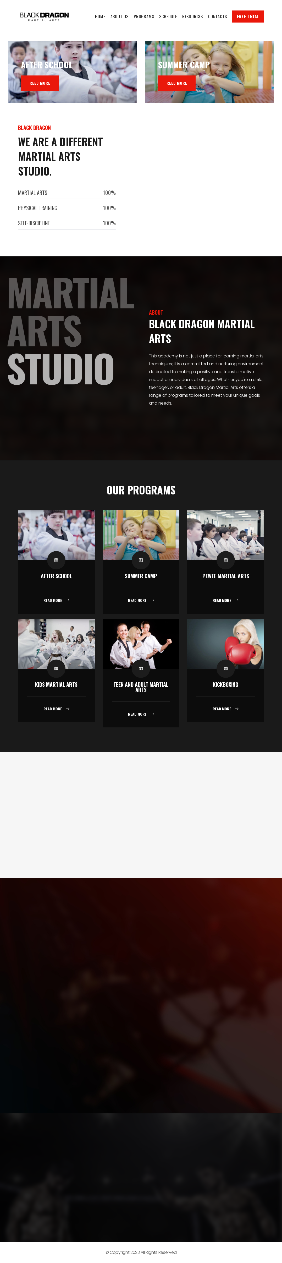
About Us (119, 16)
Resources (192, 16)
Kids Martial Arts (56, 684)
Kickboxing (225, 684)
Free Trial (248, 16)
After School (56, 576)
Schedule (168, 16)
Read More (53, 600)
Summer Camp (141, 576)
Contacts (217, 16)
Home (100, 16)
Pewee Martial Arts (225, 576)
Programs (144, 16)
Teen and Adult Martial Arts (140, 687)
